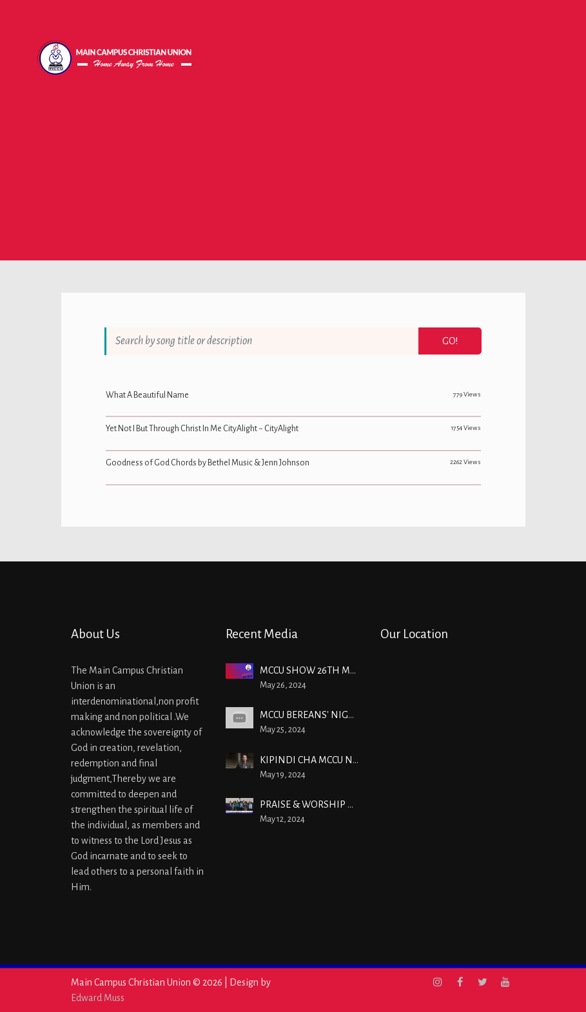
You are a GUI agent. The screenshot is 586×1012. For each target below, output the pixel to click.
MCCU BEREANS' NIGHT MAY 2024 (332, 715)
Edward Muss (97, 998)
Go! (450, 341)
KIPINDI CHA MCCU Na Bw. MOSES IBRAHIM (354, 760)
